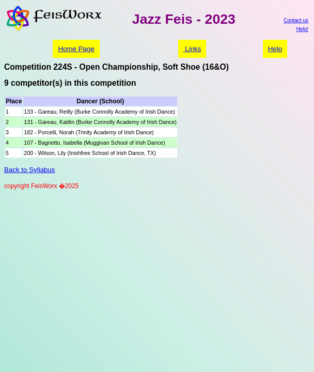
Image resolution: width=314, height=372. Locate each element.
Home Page (76, 49)
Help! (302, 29)
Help (275, 49)
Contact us (296, 20)
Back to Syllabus (29, 170)
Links (192, 49)
